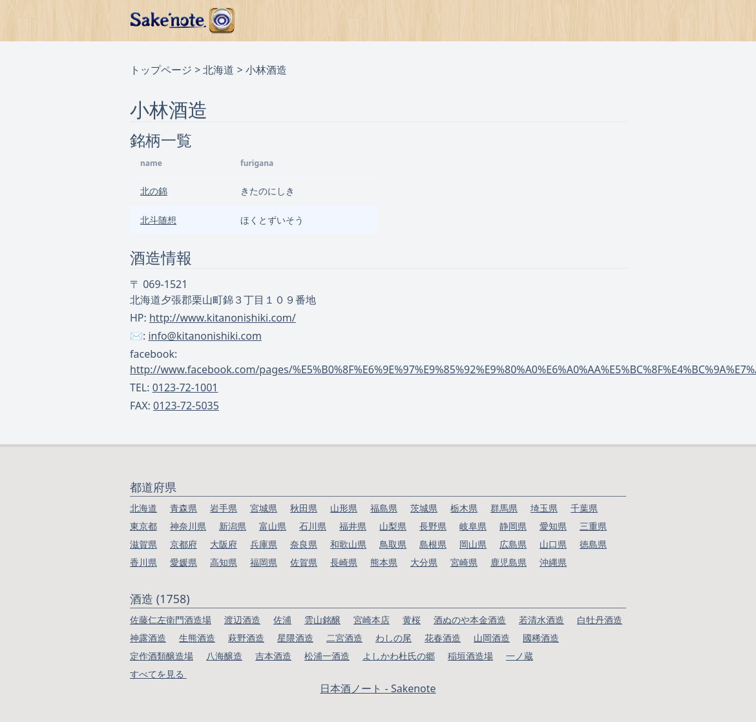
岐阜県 (473, 526)
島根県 (432, 544)
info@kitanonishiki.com (205, 336)
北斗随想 (158, 220)
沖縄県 (553, 562)
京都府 (183, 544)
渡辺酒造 (242, 620)
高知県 (223, 562)
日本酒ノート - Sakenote (378, 688)
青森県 (183, 508)
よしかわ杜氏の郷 (398, 656)
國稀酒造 (541, 638)
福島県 (383, 508)
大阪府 (223, 544)
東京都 (143, 526)
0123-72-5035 (186, 405)
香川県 (143, 562)
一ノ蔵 (519, 656)
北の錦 (153, 191)
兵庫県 (263, 544)
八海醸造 (224, 656)
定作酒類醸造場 (161, 656)
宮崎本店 (371, 620)
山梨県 (392, 526)
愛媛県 (183, 562)
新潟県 (232, 526)
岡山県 (473, 544)
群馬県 (504, 508)
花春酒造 (443, 638)
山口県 (553, 544)
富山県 (272, 526)
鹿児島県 (508, 562)
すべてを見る (158, 674)
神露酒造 (148, 638)
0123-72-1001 (185, 387)
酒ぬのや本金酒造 (470, 620)
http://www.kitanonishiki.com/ (222, 318)
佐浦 (282, 620)
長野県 (432, 526)
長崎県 (343, 562)
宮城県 (263, 508)
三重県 (593, 526)
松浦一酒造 (327, 656)
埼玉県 (544, 508)
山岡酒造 (492, 638)
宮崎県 (464, 562)
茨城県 (423, 508)
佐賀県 (303, 562)
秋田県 (303, 508)
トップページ (161, 70)
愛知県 (553, 526)
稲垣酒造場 (470, 656)
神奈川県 (188, 526)
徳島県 (593, 544)
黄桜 (412, 620)
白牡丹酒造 (599, 620)
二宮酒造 (344, 638)
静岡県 (513, 526)
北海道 (218, 70)
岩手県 (223, 508)
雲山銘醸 (322, 620)
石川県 (312, 526)
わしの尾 (393, 638)
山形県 (343, 508)
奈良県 (303, 544)
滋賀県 (143, 544)
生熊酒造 (197, 638)
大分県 (423, 562)
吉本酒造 (273, 656)
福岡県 (263, 562)
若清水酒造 (541, 620)
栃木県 (464, 508)
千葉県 (584, 508)
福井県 (352, 526)
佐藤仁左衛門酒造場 (170, 620)
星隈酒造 (295, 638)
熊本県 (383, 562)
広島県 (513, 544)
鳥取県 (392, 544)
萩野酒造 (246, 638)
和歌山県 (348, 544)
